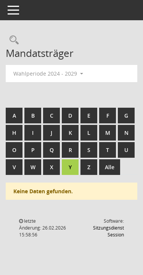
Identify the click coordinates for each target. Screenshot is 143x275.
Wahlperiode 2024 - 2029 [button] (48, 73)
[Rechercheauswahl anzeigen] (12, 40)
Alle (109, 167)
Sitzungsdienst (108, 231)
